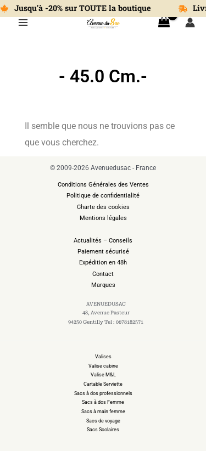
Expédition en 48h (103, 262)
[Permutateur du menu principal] (23, 22)
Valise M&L (103, 374)
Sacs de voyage (103, 421)
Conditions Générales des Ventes (103, 184)
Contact (103, 274)
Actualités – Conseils (103, 240)
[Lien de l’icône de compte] (190, 22)
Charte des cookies (103, 207)
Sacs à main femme (103, 411)
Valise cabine (103, 366)
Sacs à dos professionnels (103, 393)
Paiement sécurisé (103, 251)
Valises (103, 356)
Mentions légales (103, 218)
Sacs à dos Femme (103, 402)
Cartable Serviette (103, 384)
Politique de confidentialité (103, 195)
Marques (103, 285)
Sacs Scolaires (103, 429)
